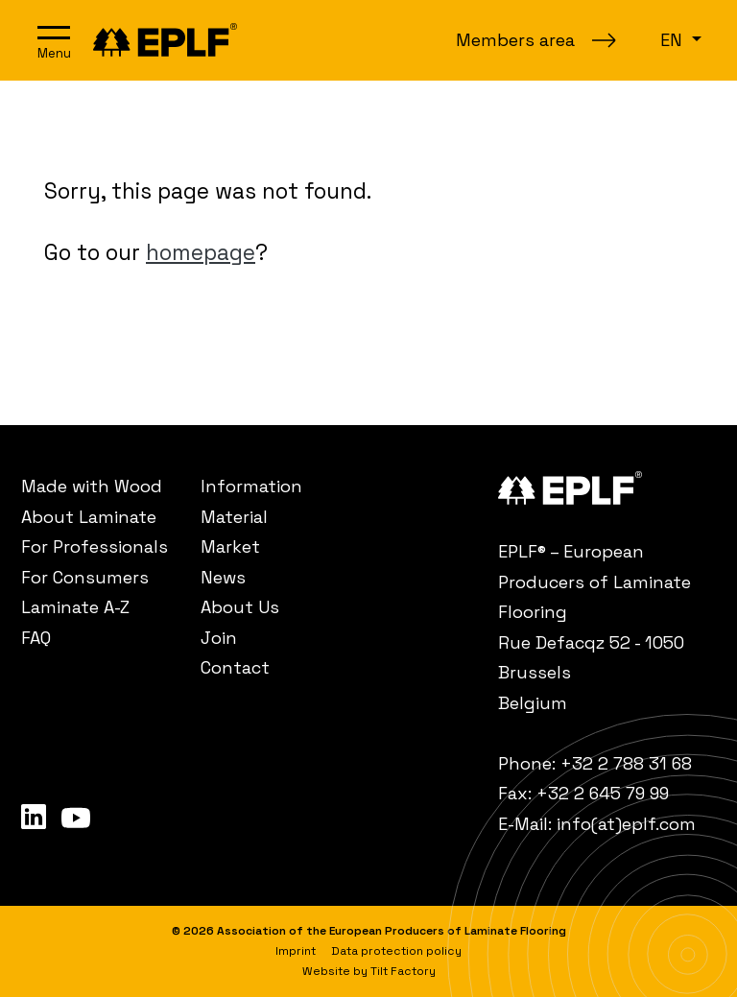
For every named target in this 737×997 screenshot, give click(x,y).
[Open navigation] (54, 40)
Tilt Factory (403, 971)
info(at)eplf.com (626, 824)
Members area (515, 40)
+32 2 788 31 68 (626, 763)
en (673, 40)
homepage (200, 253)
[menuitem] (100, 486)
